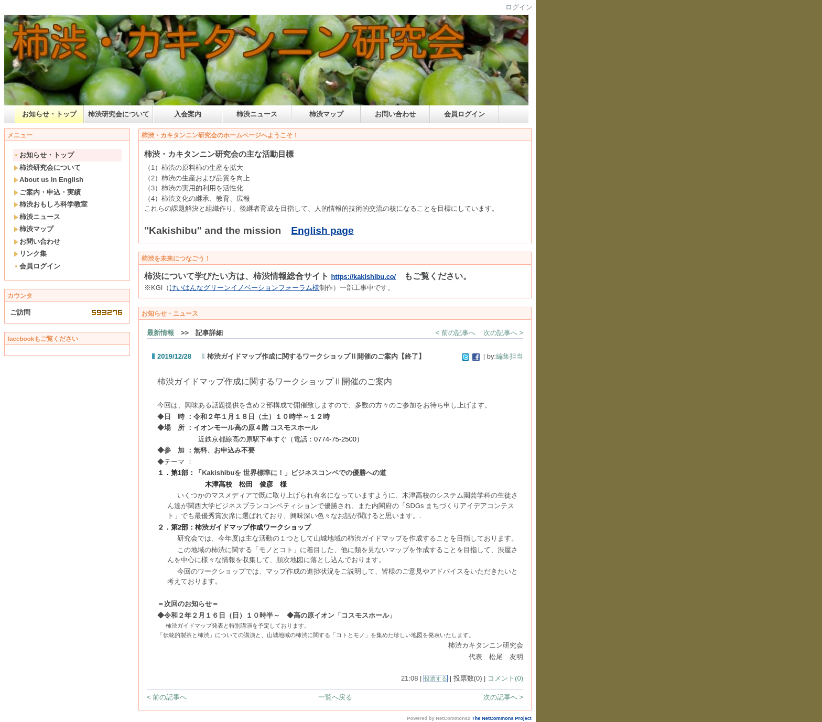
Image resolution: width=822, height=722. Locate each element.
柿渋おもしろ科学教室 (51, 204)
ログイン (519, 7)
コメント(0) (505, 678)
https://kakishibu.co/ (363, 277)
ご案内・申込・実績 (47, 192)
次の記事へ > (503, 333)
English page (322, 230)
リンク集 (30, 253)
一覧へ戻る (335, 697)
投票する (435, 678)
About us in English (48, 180)
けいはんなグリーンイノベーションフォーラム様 (244, 288)
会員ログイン (464, 114)
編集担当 (509, 356)
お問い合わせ (395, 114)
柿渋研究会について (118, 114)
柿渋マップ (326, 114)
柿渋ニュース (256, 114)
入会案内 (187, 114)
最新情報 (160, 333)
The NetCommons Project (502, 718)
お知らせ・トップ (49, 114)
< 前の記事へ (455, 333)
